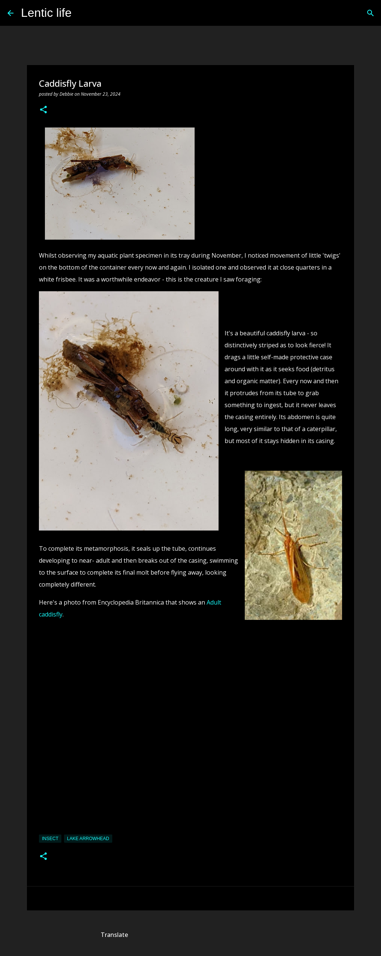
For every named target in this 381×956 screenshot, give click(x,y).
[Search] (81, 13)
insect (50, 838)
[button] (43, 110)
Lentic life (46, 12)
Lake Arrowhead (88, 838)
